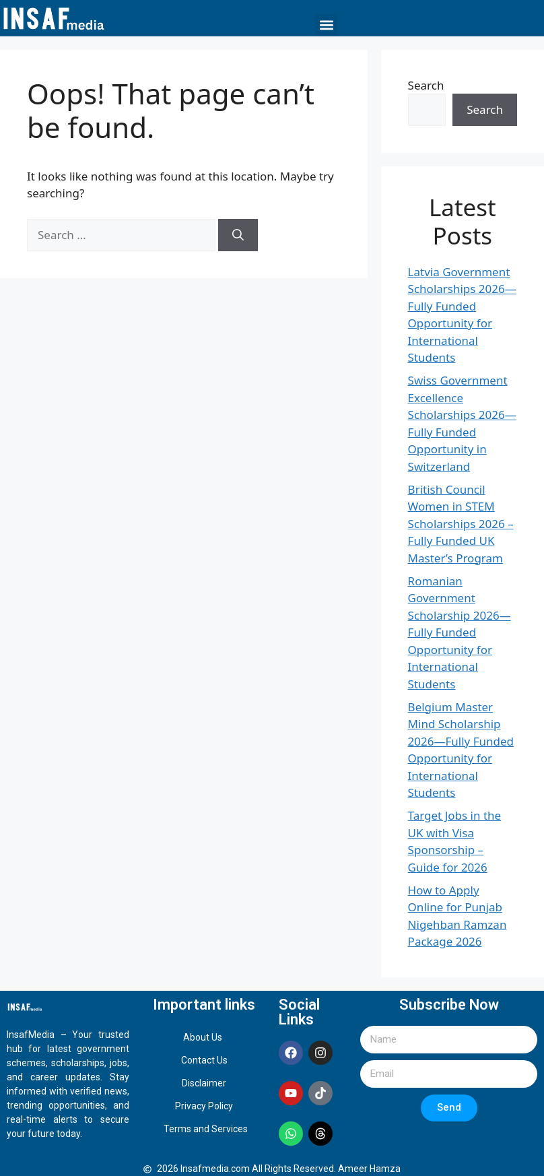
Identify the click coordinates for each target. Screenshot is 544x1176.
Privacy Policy (204, 1106)
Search (426, 85)
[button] (326, 25)
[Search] (238, 235)
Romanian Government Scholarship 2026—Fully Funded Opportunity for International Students (459, 632)
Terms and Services (206, 1128)
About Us (202, 1037)
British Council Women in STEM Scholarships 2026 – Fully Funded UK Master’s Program (461, 524)
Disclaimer (204, 1083)
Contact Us (204, 1060)
